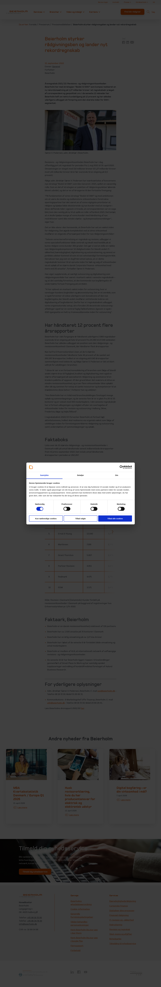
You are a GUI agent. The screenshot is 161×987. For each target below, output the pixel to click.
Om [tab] (116, 475)
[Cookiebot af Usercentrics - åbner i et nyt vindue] (121, 467)
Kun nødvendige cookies (46, 518)
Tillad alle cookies (115, 518)
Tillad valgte (80, 518)
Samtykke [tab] (44, 475)
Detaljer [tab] (80, 475)
